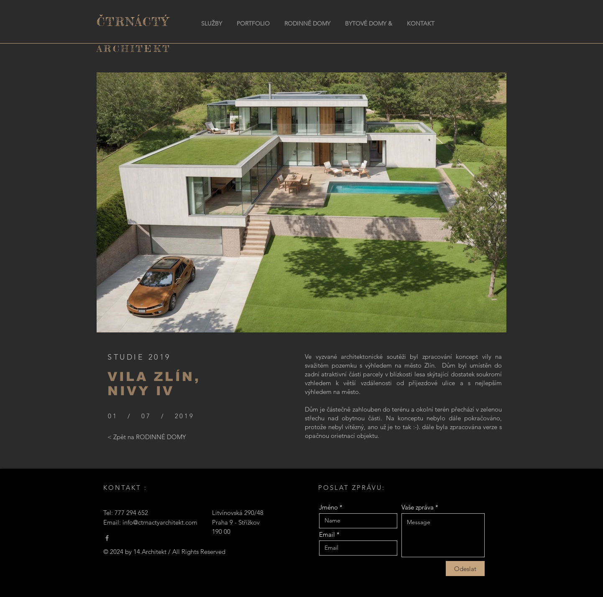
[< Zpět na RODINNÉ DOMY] (146, 437)
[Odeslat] (465, 568)
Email (327, 534)
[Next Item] (492, 202)
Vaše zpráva (417, 507)
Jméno (328, 507)
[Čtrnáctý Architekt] (107, 538)
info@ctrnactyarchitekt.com (160, 522)
